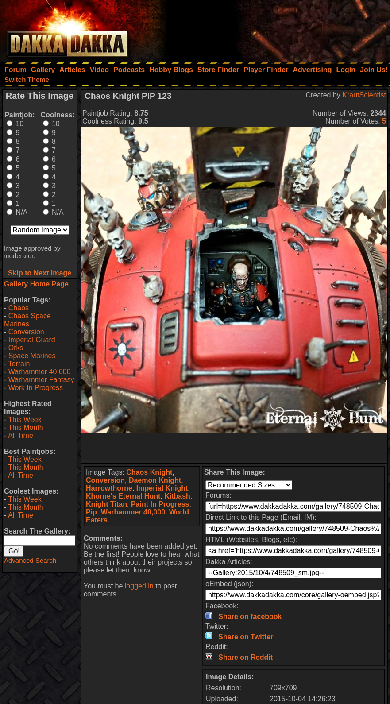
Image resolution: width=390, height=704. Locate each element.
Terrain (19, 363)
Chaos (18, 308)
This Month (25, 427)
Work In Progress (35, 387)
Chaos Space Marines (27, 320)
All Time (20, 435)
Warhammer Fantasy (41, 379)
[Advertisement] (271, 28)
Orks (15, 348)
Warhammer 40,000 (39, 371)
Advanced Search (30, 560)
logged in (139, 586)
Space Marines (32, 356)
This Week (24, 419)
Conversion (26, 332)
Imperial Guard (31, 340)
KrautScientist (364, 95)
